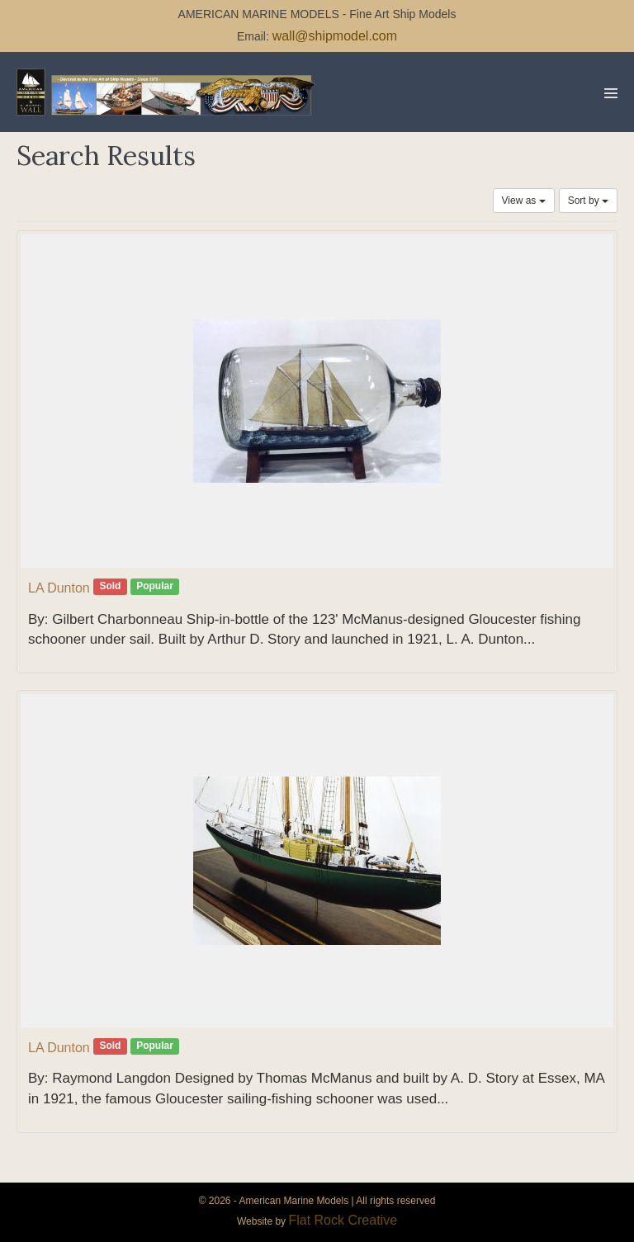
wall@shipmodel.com (334, 36)
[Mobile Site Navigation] (610, 93)
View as (524, 200)
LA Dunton (59, 588)
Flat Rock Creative (342, 1220)
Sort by (588, 200)
